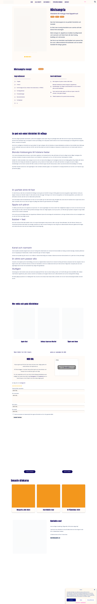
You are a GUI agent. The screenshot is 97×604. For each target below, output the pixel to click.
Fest (23, 352)
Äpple (15, 352)
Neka (81, 599)
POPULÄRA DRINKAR (57, 2)
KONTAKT (67, 2)
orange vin (22, 383)
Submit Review (18, 417)
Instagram (33, 376)
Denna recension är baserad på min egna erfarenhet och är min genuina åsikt (33, 414)
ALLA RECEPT (38, 2)
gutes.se (52, 352)
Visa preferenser (90, 599)
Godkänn (71, 599)
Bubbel (19, 352)
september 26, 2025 (61, 352)
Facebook (40, 376)
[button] (94, 589)
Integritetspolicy (83, 602)
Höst (25, 352)
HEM (32, 2)
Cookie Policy (77, 602)
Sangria (29, 352)
